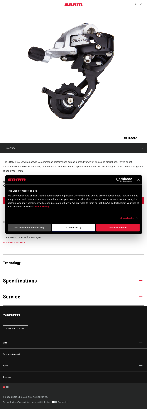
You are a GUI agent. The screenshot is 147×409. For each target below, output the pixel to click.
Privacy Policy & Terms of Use (16, 402)
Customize (73, 227)
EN (6, 387)
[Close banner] (138, 180)
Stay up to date (15, 329)
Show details (127, 218)
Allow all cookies (118, 227)
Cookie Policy (41, 206)
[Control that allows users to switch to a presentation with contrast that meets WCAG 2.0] (60, 402)
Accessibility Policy (41, 402)
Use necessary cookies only (29, 227)
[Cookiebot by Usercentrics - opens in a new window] (118, 179)
